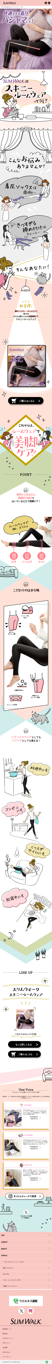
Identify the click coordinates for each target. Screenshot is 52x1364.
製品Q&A (5, 1333)
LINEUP (4, 1242)
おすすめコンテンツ (8, 1338)
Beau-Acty (6, 1274)
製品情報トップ (7, 1329)
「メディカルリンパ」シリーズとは (13, 1262)
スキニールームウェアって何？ (12, 1280)
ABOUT (4, 1249)
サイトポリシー (7, 1356)
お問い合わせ (6, 1352)
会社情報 (5, 1347)
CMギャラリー (6, 1343)
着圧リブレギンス (8, 1268)
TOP (2, 7)
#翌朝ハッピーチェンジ (10, 1286)
